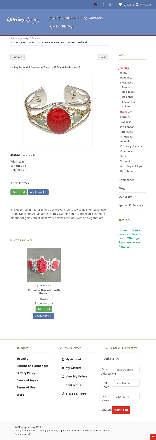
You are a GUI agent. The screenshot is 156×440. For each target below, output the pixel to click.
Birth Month (127, 171)
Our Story (125, 197)
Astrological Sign (131, 166)
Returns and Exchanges (32, 366)
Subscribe (105, 409)
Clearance (126, 151)
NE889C (44, 298)
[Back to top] (153, 437)
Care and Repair (27, 380)
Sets (123, 156)
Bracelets (126, 112)
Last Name (105, 398)
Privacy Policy (25, 373)
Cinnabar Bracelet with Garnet (44, 292)
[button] (135, 22)
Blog (122, 188)
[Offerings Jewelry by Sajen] (24, 22)
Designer (127, 96)
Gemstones (126, 180)
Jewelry (124, 68)
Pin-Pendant (128, 127)
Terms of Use (25, 387)
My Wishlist (126, 5)
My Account (70, 359)
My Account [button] (144, 5)
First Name (105, 385)
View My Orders (73, 376)
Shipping (22, 358)
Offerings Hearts (131, 146)
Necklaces (126, 82)
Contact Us (70, 385)
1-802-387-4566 (73, 394)
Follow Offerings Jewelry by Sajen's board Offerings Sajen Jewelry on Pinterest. (130, 238)
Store (20, 395)
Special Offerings (131, 205)
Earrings (125, 117)
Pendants (126, 77)
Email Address (105, 371)
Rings (123, 72)
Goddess (125, 122)
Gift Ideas (126, 131)
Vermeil (125, 161)
